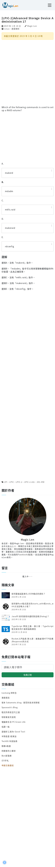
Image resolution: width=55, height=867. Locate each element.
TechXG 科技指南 (10, 741)
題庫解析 (16, 28)
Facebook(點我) (25, 554)
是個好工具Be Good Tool (13, 731)
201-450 (40, 482)
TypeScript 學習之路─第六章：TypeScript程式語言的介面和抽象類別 (32, 627)
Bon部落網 (7, 755)
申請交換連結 (8, 765)
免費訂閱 (27, 674)
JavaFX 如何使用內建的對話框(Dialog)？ (30, 616)
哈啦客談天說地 (9, 717)
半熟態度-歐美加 (9, 736)
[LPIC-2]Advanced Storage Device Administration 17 (28, 19)
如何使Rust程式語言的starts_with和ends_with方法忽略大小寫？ (32, 605)
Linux (7, 28)
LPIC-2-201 (29, 482)
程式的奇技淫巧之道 (11, 712)
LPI (5, 482)
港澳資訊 (6, 697)
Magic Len (32, 26)
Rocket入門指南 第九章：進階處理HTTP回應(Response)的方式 (32, 640)
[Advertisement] (27, 72)
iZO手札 (5, 760)
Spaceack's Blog (10, 707)
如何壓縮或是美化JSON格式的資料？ (28, 593)
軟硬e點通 (6, 746)
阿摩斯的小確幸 (9, 750)
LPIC (11, 482)
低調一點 (6, 726)
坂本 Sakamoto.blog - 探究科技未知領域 (21, 702)
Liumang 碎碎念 (9, 692)
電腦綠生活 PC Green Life (14, 721)
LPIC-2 (19, 482)
